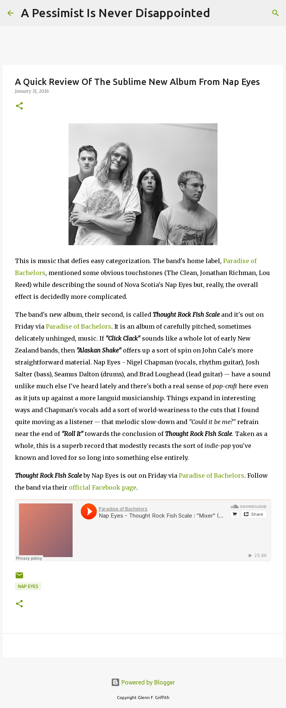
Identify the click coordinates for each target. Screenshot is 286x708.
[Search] (220, 13)
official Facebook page (102, 487)
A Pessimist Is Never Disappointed (115, 12)
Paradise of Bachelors (78, 326)
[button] (19, 106)
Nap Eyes (28, 586)
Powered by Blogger (143, 682)
